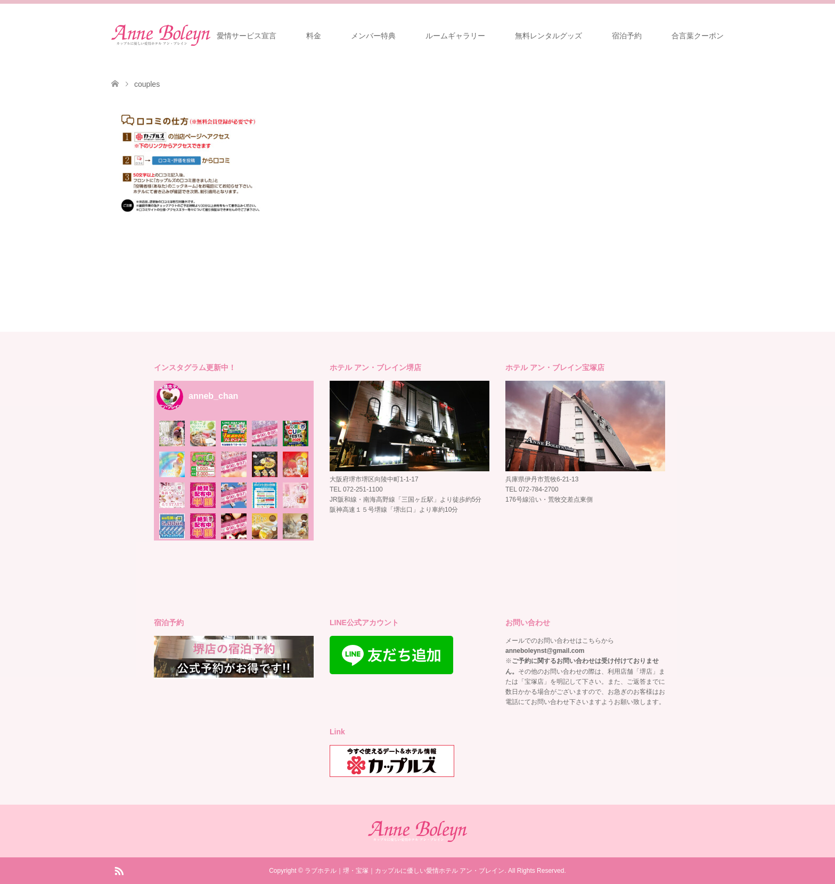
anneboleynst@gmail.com (544, 650)
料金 (313, 35)
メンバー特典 (373, 35)
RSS (118, 870)
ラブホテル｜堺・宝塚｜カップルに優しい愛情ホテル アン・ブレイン (404, 870)
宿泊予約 (627, 35)
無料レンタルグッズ (548, 35)
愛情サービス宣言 (246, 35)
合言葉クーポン (698, 35)
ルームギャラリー (455, 35)
